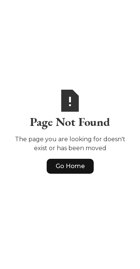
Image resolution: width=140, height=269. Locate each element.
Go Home (70, 166)
